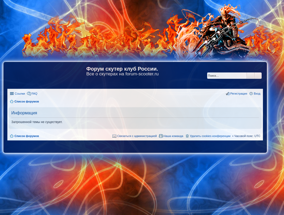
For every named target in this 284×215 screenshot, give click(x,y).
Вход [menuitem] (257, 93)
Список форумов (26, 136)
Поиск (251, 75)
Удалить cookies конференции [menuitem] (210, 136)
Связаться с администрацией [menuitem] (137, 136)
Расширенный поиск (258, 75)
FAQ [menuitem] (34, 93)
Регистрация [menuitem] (238, 93)
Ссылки (20, 93)
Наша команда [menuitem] (173, 136)
